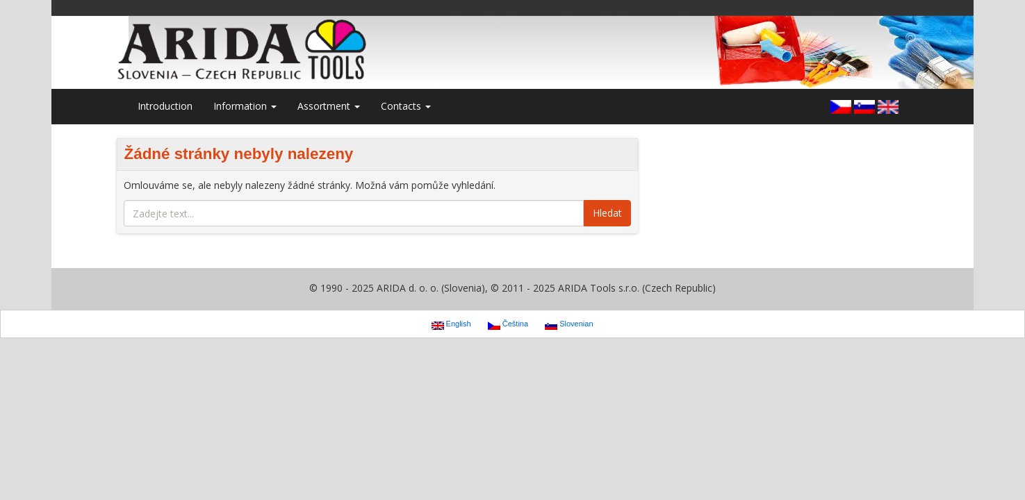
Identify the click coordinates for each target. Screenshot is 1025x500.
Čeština (508, 324)
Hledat (607, 212)
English (451, 324)
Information (245, 105)
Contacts (406, 105)
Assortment (328, 105)
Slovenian (569, 324)
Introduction (165, 105)
